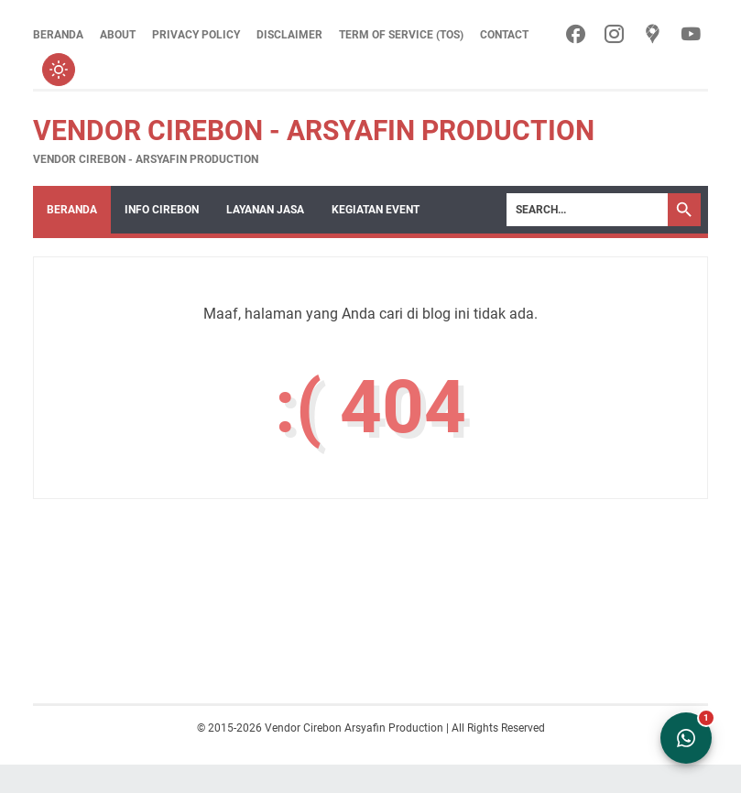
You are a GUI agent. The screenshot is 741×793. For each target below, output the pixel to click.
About (118, 34)
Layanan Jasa (265, 209)
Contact (504, 34)
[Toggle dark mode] (58, 69)
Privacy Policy (196, 34)
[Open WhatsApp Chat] (686, 738)
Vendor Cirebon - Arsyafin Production (313, 130)
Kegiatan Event (376, 209)
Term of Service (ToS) (401, 34)
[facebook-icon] (575, 35)
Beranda (58, 34)
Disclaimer (289, 34)
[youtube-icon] (691, 35)
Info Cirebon (162, 209)
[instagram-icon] (614, 35)
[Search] (587, 209)
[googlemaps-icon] (652, 35)
